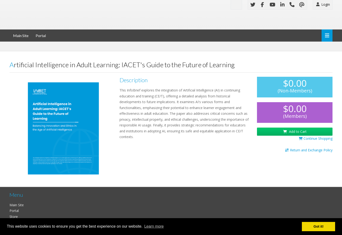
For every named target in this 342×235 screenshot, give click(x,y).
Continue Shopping (315, 138)
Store (14, 216)
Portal (41, 35)
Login (322, 4)
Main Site (20, 35)
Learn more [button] (154, 226)
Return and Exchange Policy (308, 150)
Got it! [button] (318, 226)
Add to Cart (295, 131)
